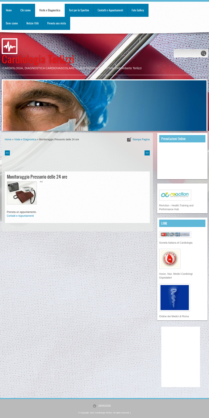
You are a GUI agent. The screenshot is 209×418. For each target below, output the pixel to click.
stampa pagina (141, 139)
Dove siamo (12, 23)
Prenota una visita (56, 23)
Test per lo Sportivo (79, 10)
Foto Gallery (138, 10)
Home (9, 10)
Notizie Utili (32, 23)
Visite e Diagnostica (49, 10)
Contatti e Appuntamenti (110, 10)
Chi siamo (25, 10)
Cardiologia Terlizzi (38, 59)
